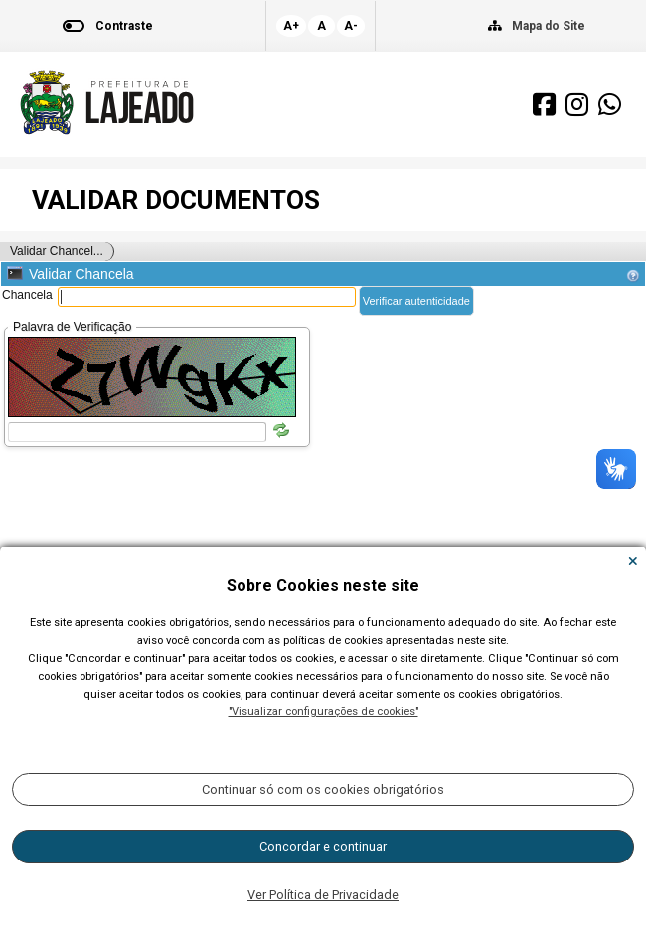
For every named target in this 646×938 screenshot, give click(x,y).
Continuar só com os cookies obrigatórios (323, 789)
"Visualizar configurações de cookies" (323, 711)
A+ (291, 26)
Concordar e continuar (323, 846)
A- (351, 26)
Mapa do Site (548, 26)
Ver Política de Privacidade (323, 894)
